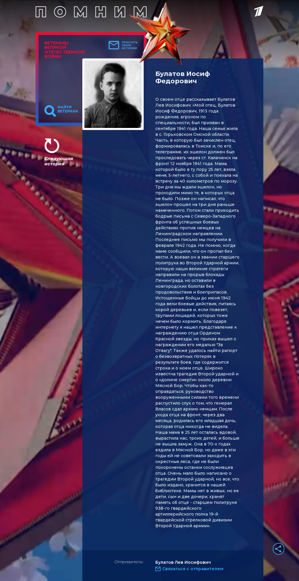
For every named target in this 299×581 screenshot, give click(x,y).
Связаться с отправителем (192, 568)
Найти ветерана (68, 109)
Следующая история (58, 161)
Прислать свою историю (130, 45)
